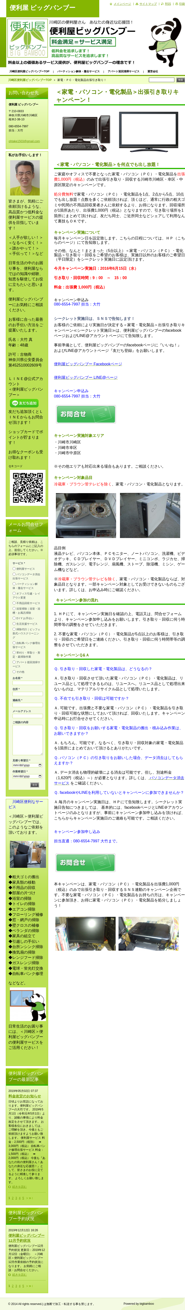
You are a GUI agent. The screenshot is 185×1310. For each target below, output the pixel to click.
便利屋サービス (25, 568)
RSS (168, 4)
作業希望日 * (20, 771)
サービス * (19, 563)
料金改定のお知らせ (24, 1096)
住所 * (16, 689)
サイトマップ (148, 4)
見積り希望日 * (21, 760)
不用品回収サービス (28, 603)
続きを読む (19, 1186)
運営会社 (152, 71)
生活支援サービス (27, 623)
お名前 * (17, 678)
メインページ (122, 4)
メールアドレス (22, 711)
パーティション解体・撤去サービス (78, 71)
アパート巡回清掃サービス (123, 71)
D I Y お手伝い (25, 618)
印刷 (182, 4)
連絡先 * (17, 700)
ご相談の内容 (20, 722)
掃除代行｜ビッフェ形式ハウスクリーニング (26, 633)
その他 (20, 671)
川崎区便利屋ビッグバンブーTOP (29, 71)
